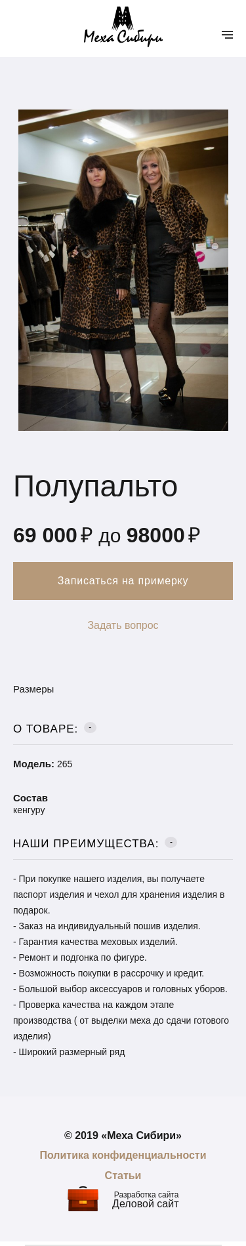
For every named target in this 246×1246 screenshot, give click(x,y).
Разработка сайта (146, 1194)
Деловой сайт (145, 1203)
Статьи (123, 1175)
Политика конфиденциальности (122, 1155)
